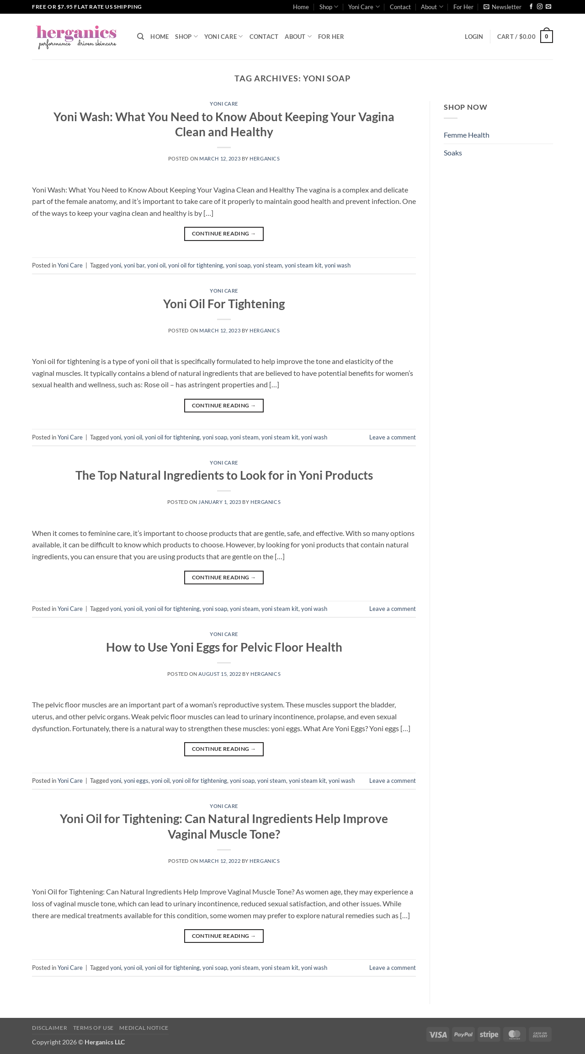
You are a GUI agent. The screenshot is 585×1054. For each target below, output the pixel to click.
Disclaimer (49, 1027)
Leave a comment (392, 437)
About (432, 6)
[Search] (140, 36)
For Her (463, 7)
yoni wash (337, 265)
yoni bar (134, 265)
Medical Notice (144, 1027)
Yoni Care (363, 6)
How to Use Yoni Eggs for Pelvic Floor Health (224, 647)
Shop (328, 6)
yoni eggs (136, 780)
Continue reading (224, 233)
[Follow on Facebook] (531, 7)
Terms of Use (93, 1027)
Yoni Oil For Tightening (224, 303)
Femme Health (466, 134)
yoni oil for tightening (195, 265)
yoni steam (267, 265)
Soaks (453, 152)
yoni (115, 265)
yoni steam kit (303, 265)
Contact (400, 7)
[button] (502, 7)
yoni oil (156, 265)
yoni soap (238, 265)
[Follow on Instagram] (539, 7)
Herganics (265, 158)
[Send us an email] (548, 7)
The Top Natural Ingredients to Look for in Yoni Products (224, 475)
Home (301, 7)
